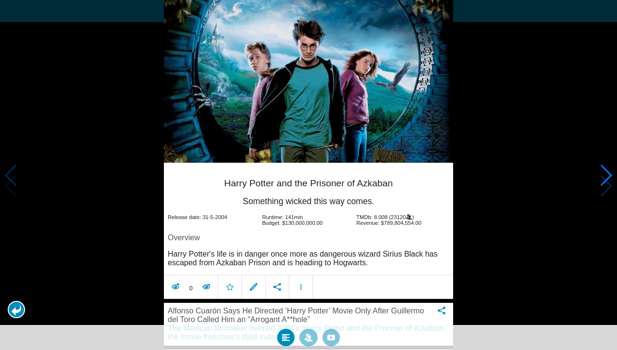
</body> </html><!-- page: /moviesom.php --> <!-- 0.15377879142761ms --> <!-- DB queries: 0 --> (308, 175)
